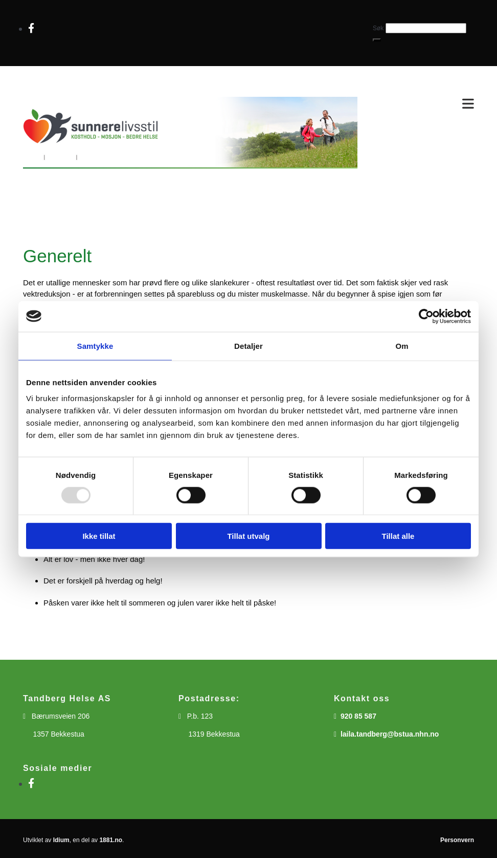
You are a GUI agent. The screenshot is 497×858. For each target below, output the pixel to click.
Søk (378, 28)
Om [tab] (401, 345)
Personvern (457, 840)
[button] (377, 39)
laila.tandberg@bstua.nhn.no (390, 734)
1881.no (110, 840)
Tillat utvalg (248, 536)
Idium (61, 840)
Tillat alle (398, 536)
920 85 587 (358, 716)
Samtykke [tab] (95, 345)
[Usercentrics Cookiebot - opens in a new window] (426, 316)
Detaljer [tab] (248, 345)
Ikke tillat (98, 536)
